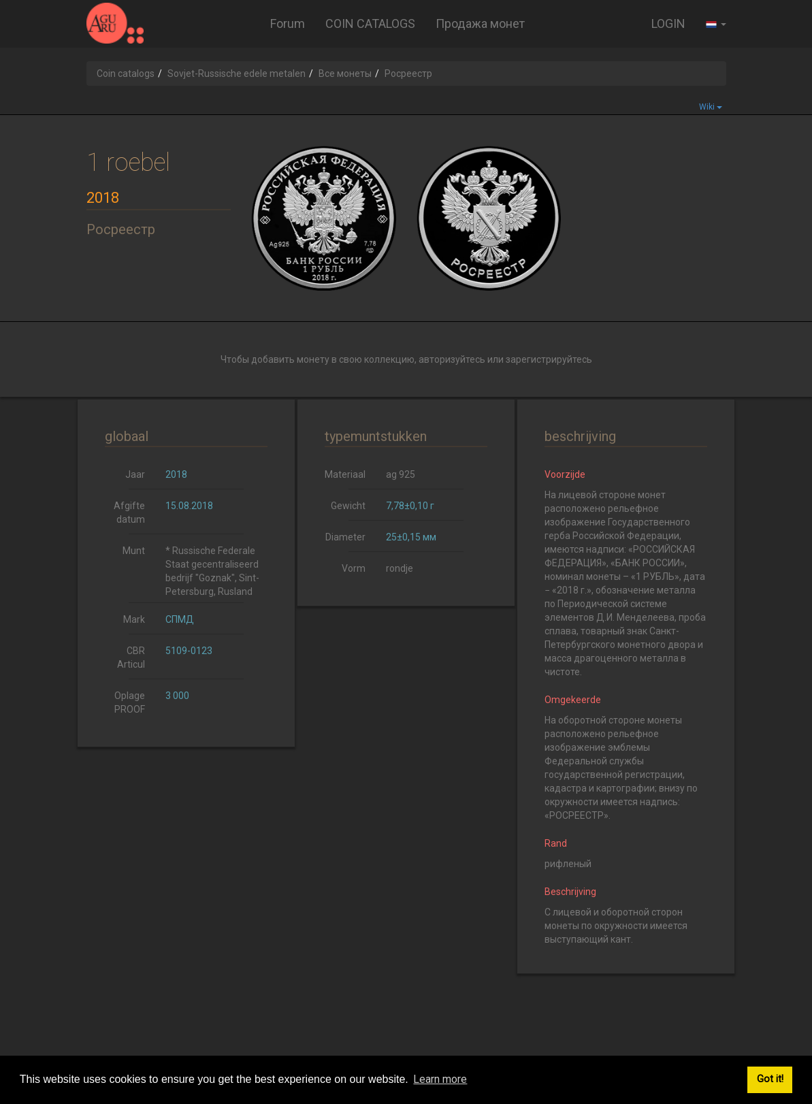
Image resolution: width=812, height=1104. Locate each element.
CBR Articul (131, 657)
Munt (134, 550)
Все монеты (345, 73)
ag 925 (400, 474)
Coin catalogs (126, 73)
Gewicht (348, 505)
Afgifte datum (129, 512)
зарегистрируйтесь (549, 359)
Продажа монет (480, 23)
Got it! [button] (770, 1079)
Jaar (135, 474)
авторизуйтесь (452, 359)
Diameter (345, 537)
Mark (134, 619)
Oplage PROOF (129, 702)
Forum (287, 23)
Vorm (354, 568)
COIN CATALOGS (370, 23)
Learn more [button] (440, 1079)
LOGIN (668, 23)
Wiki (710, 107)
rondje (399, 568)
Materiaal (345, 474)
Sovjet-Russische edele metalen (236, 73)
